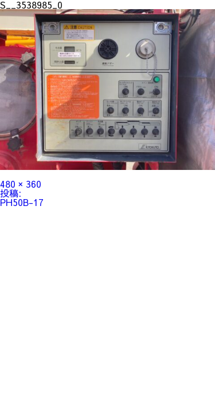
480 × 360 (20, 183)
